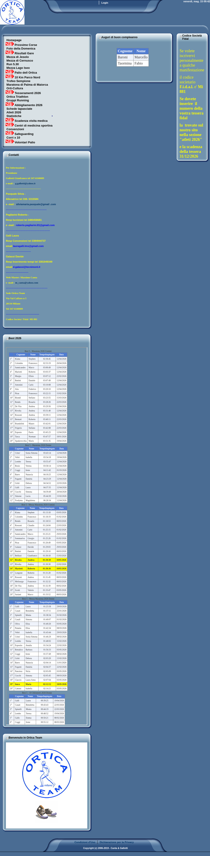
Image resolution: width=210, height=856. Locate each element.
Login (104, 2)
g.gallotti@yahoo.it (25, 183)
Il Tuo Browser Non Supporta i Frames (46, 536)
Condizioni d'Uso (84, 842)
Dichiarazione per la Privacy (117, 842)
